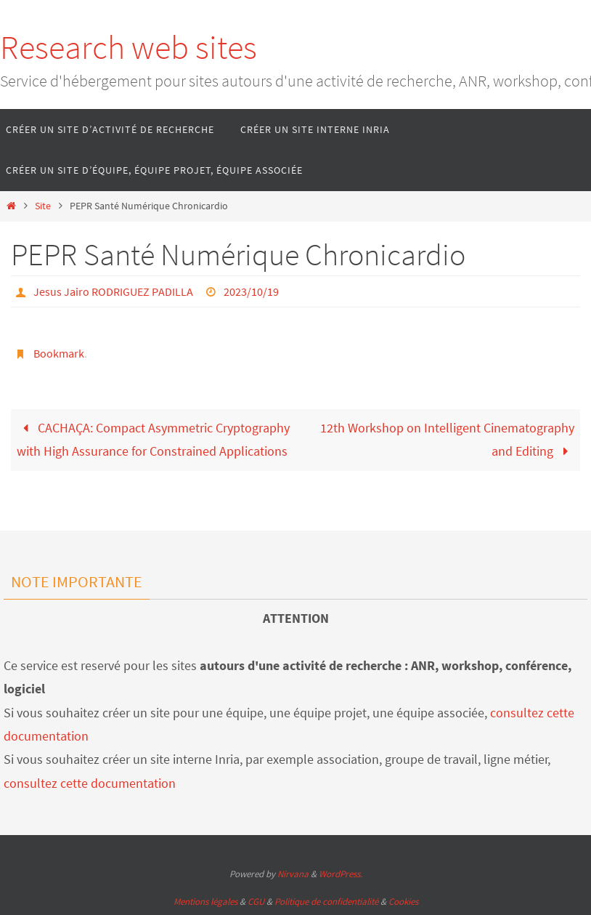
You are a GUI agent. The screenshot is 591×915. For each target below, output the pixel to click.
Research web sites (128, 47)
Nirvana (293, 874)
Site (43, 205)
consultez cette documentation (90, 783)
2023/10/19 (251, 291)
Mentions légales (205, 901)
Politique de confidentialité (326, 901)
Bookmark (58, 353)
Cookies (403, 901)
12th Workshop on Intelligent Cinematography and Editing (447, 439)
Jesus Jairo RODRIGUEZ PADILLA (113, 291)
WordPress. (340, 874)
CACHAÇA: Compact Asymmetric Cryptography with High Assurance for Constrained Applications (153, 439)
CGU (256, 901)
